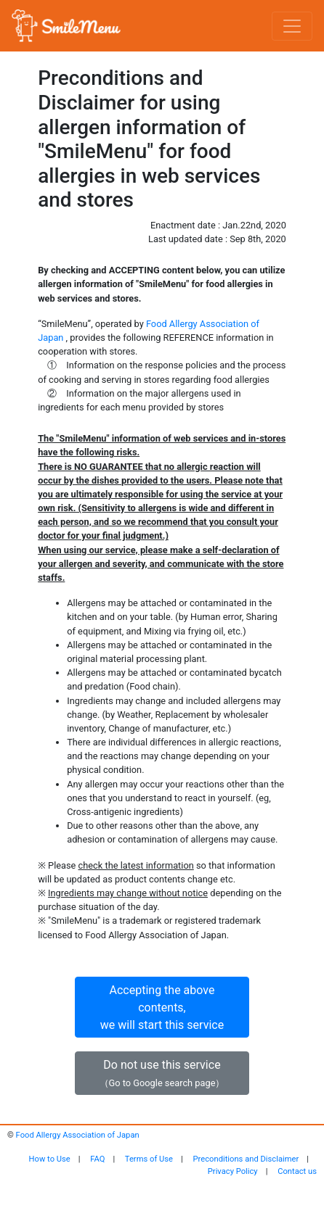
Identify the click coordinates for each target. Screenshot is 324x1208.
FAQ (97, 1159)
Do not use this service (162, 1073)
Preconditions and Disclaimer (246, 1159)
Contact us (297, 1171)
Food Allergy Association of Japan (77, 1135)
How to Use (49, 1159)
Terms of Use (149, 1159)
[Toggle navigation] (292, 26)
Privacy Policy (233, 1171)
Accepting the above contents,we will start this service (162, 1007)
